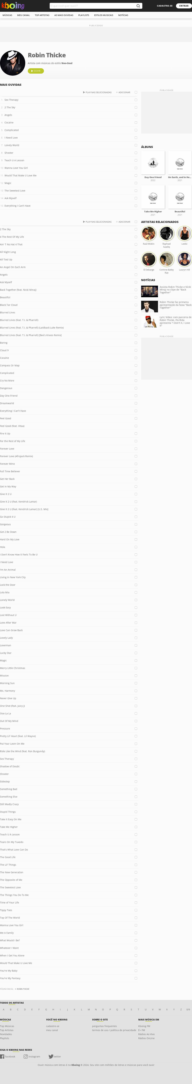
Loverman (5, 645)
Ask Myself (11, 198)
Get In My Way (8, 486)
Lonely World (12, 145)
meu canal (23, 15)
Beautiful (5, 297)
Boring (3, 342)
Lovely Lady (6, 637)
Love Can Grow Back (11, 630)
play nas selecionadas (98, 92)
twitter (57, 1056)
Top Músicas (7, 1026)
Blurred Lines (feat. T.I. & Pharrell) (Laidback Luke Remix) (32, 327)
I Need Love (11, 137)
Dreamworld (7, 403)
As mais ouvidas (63, 15)
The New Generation (11, 872)
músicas (7, 15)
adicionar (124, 92)
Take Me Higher (9, 826)
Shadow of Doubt (9, 766)
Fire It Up (5, 433)
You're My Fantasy (10, 978)
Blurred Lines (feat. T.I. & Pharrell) (19, 320)
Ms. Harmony (7, 690)
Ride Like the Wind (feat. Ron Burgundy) (22, 751)
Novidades (6, 1034)
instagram (34, 1056)
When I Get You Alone (12, 955)
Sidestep (5, 781)
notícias (123, 15)
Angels (8, 115)
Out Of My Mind (9, 721)
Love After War (8, 622)
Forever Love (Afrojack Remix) (16, 456)
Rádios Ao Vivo (146, 1034)
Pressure (5, 728)
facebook (10, 1056)
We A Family (7, 932)
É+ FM (141, 1030)
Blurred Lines (7, 312)
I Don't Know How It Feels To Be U (19, 554)
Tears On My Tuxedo (11, 842)
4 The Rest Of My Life (12, 236)
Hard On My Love (9, 539)
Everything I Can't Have (17, 205)
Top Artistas (6, 1030)
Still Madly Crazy (9, 804)
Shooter (9, 152)
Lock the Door (7, 584)
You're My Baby (8, 970)
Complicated (12, 130)
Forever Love (7, 448)
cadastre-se (165, 5)
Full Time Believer (10, 471)
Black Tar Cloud (9, 304)
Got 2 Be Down (8, 531)
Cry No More (7, 380)
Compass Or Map (10, 365)
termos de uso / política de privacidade (114, 1030)
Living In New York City (13, 577)
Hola (2, 547)
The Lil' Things (8, 864)
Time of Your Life (9, 902)
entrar (184, 5)
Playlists (4, 1038)
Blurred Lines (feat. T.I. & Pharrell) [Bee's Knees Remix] (31, 335)
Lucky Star (5, 652)
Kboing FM (144, 1026)
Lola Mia (4, 592)
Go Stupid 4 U (7, 516)
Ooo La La (5, 713)
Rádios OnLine (146, 1038)
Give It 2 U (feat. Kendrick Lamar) (18, 501)
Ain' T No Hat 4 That (11, 244)
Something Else (8, 796)
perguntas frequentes (104, 1026)
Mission (4, 675)
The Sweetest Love (15, 190)
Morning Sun (7, 683)
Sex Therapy (11, 99)
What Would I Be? (10, 940)
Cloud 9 (4, 350)
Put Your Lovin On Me (12, 743)
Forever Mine (7, 463)
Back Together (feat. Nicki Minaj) (18, 289)
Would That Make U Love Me (21, 175)
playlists (83, 15)
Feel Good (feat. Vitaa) (12, 426)
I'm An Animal (8, 569)
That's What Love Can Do (14, 849)
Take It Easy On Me (10, 819)
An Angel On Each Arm (13, 267)
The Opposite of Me (11, 879)
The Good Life (7, 857)
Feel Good (5, 418)
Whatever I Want (9, 948)
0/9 (188, 1009)
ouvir (37, 70)
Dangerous (6, 388)
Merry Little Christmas (12, 668)
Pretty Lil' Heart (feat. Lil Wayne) (18, 736)
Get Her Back (7, 478)
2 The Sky (10, 107)
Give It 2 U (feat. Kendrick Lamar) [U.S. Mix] (24, 509)
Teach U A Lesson (14, 160)
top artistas (42, 15)
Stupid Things (8, 811)
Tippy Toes (6, 910)
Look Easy (5, 607)
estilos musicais (103, 15)
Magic (8, 183)
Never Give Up (8, 698)
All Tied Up (6, 259)
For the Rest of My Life (12, 441)
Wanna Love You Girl (16, 167)
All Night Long (8, 252)
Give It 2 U (5, 494)
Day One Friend (9, 395)
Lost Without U (8, 615)
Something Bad (8, 789)
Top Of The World (10, 917)
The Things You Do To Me (14, 895)
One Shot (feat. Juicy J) (12, 705)
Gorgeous (5, 524)
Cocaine (9, 122)
